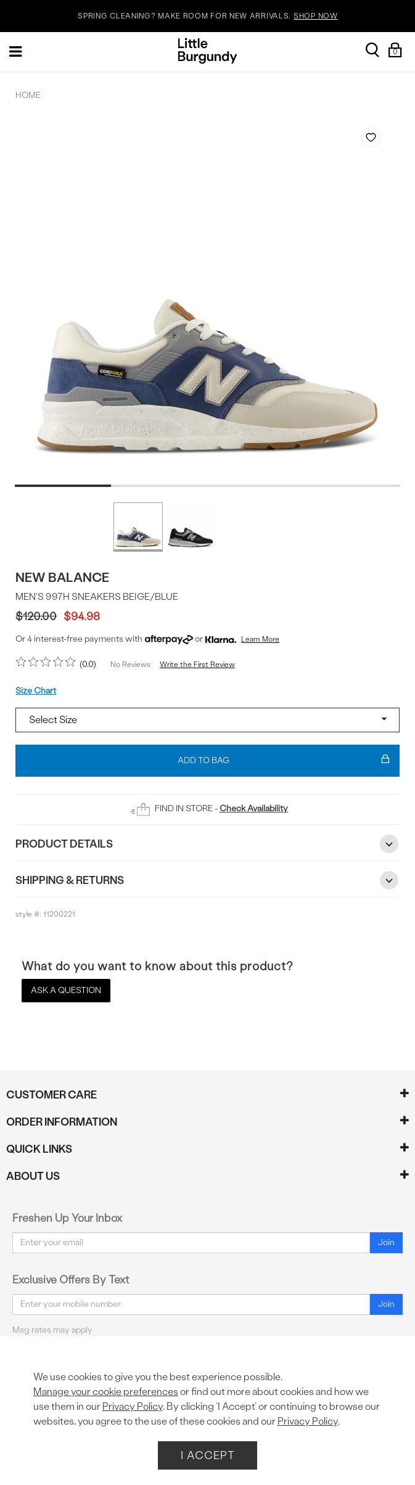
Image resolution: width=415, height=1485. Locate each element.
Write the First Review (197, 664)
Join (386, 1242)
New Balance (62, 577)
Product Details (207, 843)
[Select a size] (207, 720)
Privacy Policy (132, 1406)
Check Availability (254, 808)
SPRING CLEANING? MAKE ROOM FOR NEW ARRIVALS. (207, 16)
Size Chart (35, 690)
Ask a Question (66, 990)
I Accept (208, 1455)
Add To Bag (284, 761)
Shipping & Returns (207, 880)
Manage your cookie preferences (105, 1391)
